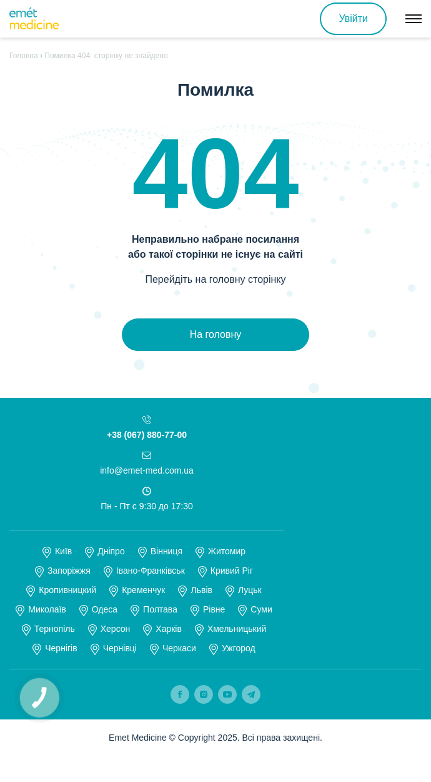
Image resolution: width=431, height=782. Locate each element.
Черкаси (179, 648)
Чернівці (120, 648)
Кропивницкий (67, 590)
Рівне (214, 609)
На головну (216, 334)
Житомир (226, 551)
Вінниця (166, 551)
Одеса (104, 609)
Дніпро (110, 551)
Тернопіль (54, 629)
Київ (63, 551)
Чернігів (61, 648)
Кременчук (143, 590)
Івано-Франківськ (150, 571)
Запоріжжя (69, 571)
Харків (169, 629)
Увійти (353, 18)
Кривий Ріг (232, 571)
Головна (23, 55)
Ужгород (238, 648)
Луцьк (250, 590)
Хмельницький (236, 629)
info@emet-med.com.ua (147, 470)
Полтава (160, 609)
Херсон (116, 629)
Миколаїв (47, 609)
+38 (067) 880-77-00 (147, 435)
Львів (201, 590)
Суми (261, 609)
